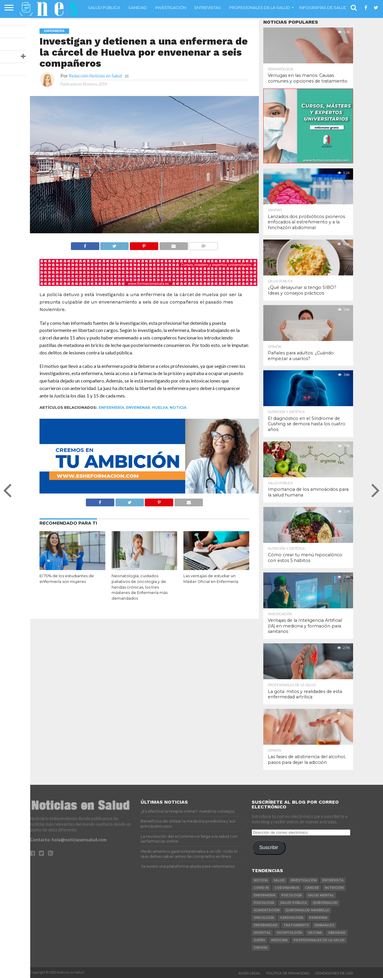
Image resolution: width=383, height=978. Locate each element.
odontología (289, 933)
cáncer (312, 888)
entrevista (333, 880)
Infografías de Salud (323, 7)
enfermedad (266, 925)
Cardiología (291, 918)
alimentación (266, 910)
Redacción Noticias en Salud (95, 75)
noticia (178, 407)
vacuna (315, 933)
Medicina (279, 940)
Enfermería (111, 407)
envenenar (138, 407)
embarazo (324, 925)
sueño (259, 940)
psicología (291, 895)
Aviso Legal (249, 973)
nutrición (334, 888)
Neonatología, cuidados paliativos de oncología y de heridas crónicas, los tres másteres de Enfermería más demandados (140, 587)
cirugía (261, 948)
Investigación (170, 7)
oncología (264, 918)
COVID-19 (261, 888)
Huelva (160, 407)
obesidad (337, 933)
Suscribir (268, 847)
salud (279, 880)
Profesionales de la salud (259, 7)
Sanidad (137, 7)
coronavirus (286, 888)
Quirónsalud (325, 903)
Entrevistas (207, 7)
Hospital (262, 933)
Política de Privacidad (287, 973)
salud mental (321, 895)
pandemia (318, 918)
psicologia (264, 903)
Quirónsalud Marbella (307, 910)
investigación (304, 880)
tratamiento (296, 925)
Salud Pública (104, 7)
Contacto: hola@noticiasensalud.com (68, 839)
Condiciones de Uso (334, 973)
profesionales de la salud (319, 940)
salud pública (293, 903)
